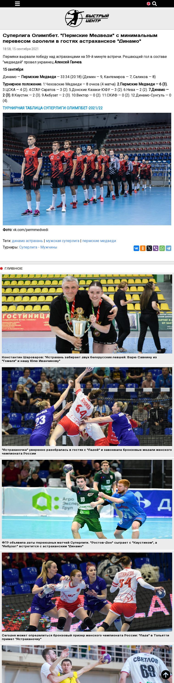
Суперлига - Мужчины (38, 247)
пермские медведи (99, 241)
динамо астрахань (27, 241)
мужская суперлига (62, 241)
